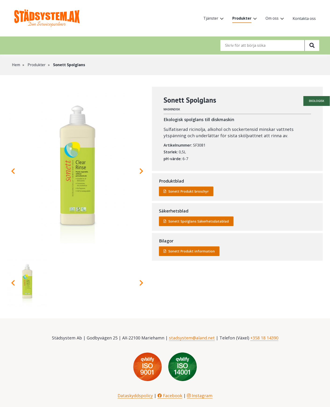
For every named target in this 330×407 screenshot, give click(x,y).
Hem (16, 64)
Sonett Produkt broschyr (188, 191)
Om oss (272, 18)
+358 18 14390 (264, 338)
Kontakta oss (304, 18)
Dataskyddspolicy (135, 395)
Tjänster (210, 18)
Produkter (241, 18)
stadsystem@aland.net (192, 338)
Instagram (200, 395)
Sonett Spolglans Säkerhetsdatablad (198, 221)
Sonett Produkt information (191, 251)
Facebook (170, 395)
